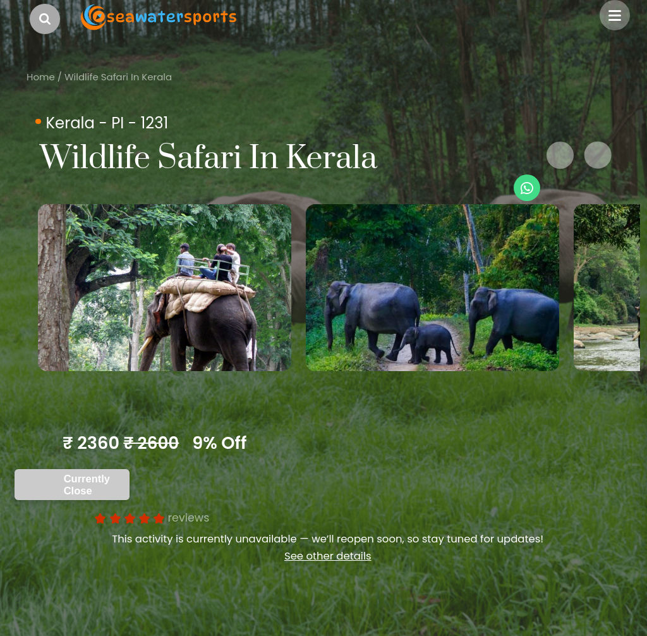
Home (41, 76)
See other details (328, 556)
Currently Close (87, 484)
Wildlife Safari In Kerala (118, 76)
